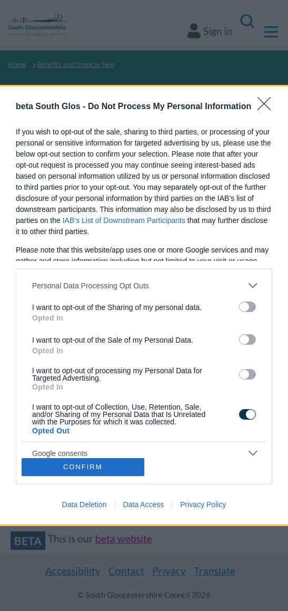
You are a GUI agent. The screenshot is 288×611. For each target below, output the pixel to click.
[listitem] (144, 285)
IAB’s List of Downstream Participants (124, 220)
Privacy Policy (203, 504)
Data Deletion (84, 504)
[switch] (247, 307)
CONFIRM (83, 467)
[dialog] (144, 305)
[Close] (267, 107)
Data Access (143, 504)
